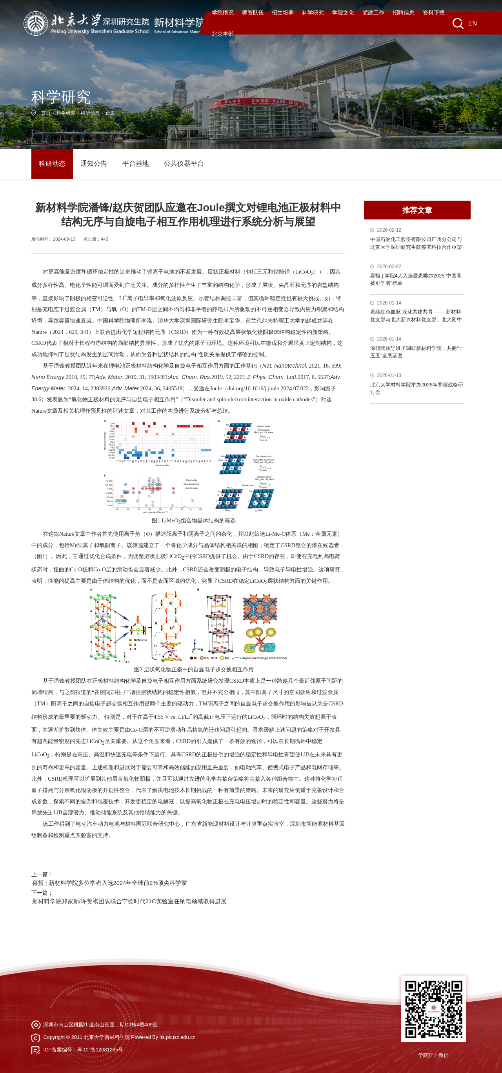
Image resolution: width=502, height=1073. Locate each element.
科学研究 (65, 113)
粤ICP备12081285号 (100, 1045)
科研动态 (90, 113)
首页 (46, 113)
